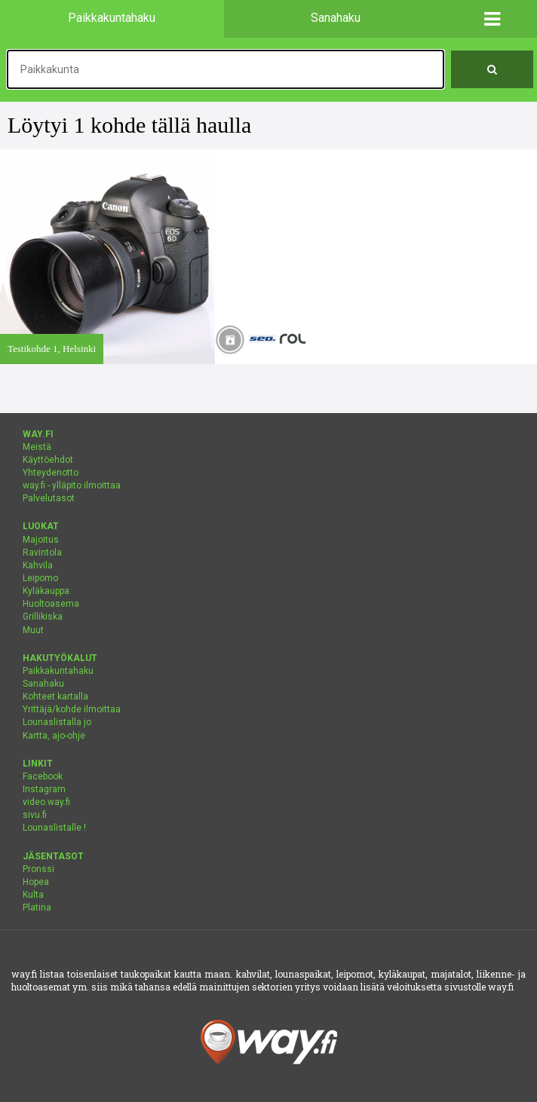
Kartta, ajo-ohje (54, 735)
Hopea (36, 882)
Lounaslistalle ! (54, 827)
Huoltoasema (51, 603)
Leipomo (40, 578)
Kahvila (38, 565)
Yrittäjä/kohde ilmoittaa (72, 709)
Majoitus (41, 539)
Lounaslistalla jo (57, 722)
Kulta (33, 894)
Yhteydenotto (50, 472)
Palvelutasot (49, 498)
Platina (37, 907)
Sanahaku (43, 683)
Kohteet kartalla (55, 696)
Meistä (37, 447)
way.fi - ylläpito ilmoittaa (72, 485)
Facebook (43, 776)
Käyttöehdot (48, 460)
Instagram (44, 789)
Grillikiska (43, 616)
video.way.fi (46, 802)
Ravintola (42, 552)
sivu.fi (35, 815)
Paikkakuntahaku (58, 671)
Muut (33, 630)
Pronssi (38, 869)
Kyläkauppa (46, 591)
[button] (492, 19)
